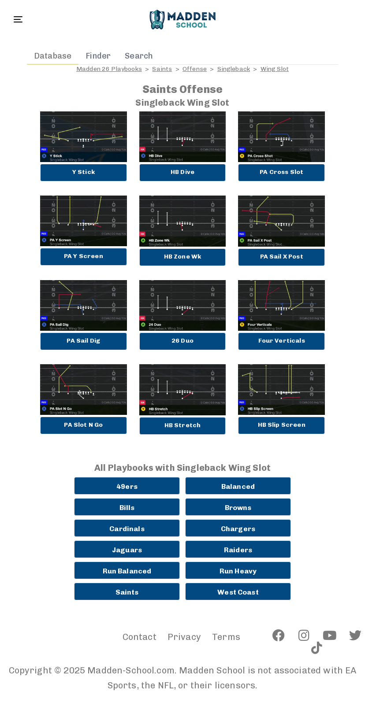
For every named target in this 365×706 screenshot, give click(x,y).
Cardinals (126, 529)
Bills (127, 507)
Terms (226, 637)
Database (52, 56)
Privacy (184, 637)
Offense (194, 69)
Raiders (238, 550)
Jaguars (127, 550)
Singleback (233, 69)
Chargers (238, 529)
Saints (162, 69)
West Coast (238, 592)
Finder (98, 56)
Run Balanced (127, 571)
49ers (127, 486)
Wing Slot (275, 69)
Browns (238, 507)
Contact (139, 637)
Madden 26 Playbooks (109, 69)
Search (139, 56)
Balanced (238, 486)
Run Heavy (238, 571)
